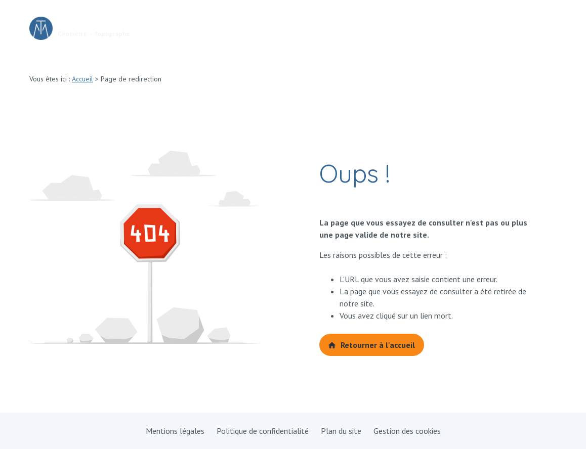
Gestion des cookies (407, 431)
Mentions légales (175, 431)
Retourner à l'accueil (371, 345)
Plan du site (341, 431)
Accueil (82, 78)
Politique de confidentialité (263, 431)
